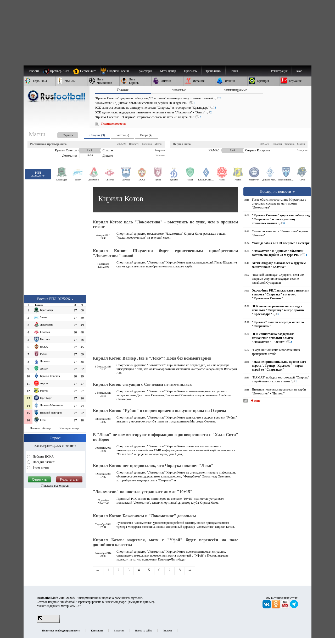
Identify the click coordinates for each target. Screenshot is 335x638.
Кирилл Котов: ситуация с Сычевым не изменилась (142, 384)
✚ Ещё (255, 401)
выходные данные (141, 602)
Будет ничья (40, 467)
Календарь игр (69, 428)
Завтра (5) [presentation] (122, 135)
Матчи (158, 143)
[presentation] (62, 134)
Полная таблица (40, 428)
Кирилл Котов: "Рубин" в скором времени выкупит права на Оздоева (159, 410)
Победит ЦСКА (43, 456)
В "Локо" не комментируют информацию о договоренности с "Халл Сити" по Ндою (165, 437)
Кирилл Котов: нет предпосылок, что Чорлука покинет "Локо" (153, 465)
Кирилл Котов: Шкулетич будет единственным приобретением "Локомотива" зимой (165, 253)
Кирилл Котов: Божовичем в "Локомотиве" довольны (144, 516)
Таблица (147, 143)
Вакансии (119, 630)
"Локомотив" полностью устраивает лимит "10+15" (142, 492)
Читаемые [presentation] (179, 90)
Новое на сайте (143, 630)
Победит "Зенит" (43, 462)
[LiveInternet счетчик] (48, 622)
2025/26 (121, 143)
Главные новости (113, 123)
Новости (134, 143)
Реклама (167, 630)
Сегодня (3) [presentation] (97, 135)
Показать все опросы (55, 485)
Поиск (234, 71)
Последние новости (277, 191)
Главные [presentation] (123, 89)
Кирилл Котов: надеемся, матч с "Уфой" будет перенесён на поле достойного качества (165, 542)
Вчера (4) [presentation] (146, 135)
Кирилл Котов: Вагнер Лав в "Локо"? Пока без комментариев (152, 358)
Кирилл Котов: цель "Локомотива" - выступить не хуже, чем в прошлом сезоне (165, 224)
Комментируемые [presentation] (235, 90)
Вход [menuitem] (299, 71)
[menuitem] (116, 70)
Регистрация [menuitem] (279, 71)
